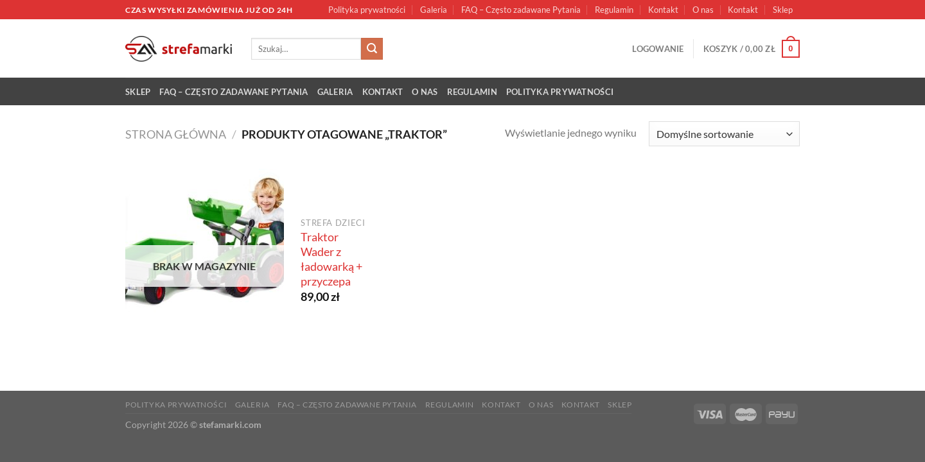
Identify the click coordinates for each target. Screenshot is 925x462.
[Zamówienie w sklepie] (724, 133)
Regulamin (614, 9)
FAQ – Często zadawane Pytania (521, 9)
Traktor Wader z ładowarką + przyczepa (331, 259)
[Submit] (372, 49)
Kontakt (663, 9)
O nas (703, 9)
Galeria (433, 9)
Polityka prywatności (366, 9)
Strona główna (175, 134)
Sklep (783, 9)
